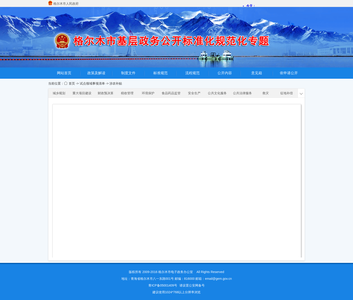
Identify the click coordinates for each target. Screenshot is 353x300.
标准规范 (160, 73)
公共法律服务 (242, 93)
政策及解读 (96, 73)
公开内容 (224, 73)
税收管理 (127, 93)
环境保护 (148, 93)
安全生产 (194, 93)
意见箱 (256, 73)
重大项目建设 (81, 93)
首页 (72, 83)
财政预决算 (105, 93)
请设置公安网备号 (192, 285)
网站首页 (64, 73)
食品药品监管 (171, 93)
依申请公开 (289, 73)
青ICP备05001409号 (162, 285)
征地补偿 (286, 93)
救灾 (265, 93)
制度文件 (128, 73)
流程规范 (192, 73)
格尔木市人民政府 (66, 3)
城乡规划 (59, 93)
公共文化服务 (217, 93)
